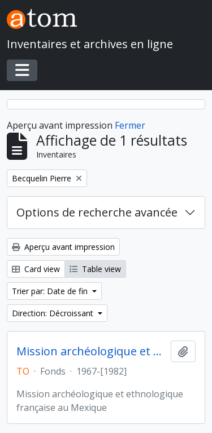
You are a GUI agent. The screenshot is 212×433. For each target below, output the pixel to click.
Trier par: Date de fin (51, 291)
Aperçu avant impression (63, 246)
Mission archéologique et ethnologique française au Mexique (91, 351)
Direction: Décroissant (54, 313)
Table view (95, 269)
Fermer (130, 125)
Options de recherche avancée (97, 212)
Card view (36, 269)
